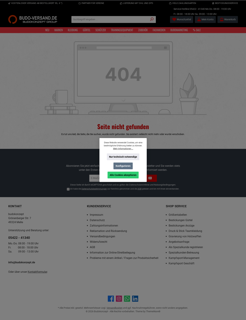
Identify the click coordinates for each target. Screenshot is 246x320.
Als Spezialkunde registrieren (186, 247)
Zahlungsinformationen (104, 225)
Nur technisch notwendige (123, 156)
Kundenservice (99, 206)
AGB (139, 189)
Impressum (96, 214)
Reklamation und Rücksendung (108, 231)
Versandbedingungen (102, 236)
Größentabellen (178, 214)
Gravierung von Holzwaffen (185, 236)
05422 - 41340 (197, 9)
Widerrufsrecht (98, 241)
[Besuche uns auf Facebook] (111, 298)
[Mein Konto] (205, 19)
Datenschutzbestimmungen (94, 189)
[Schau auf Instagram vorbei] (119, 298)
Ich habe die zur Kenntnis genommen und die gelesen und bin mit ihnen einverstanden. (124, 189)
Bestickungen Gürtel (180, 220)
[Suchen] (152, 19)
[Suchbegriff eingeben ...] (109, 19)
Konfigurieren (123, 166)
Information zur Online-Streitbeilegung (112, 252)
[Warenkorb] (227, 19)
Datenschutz (97, 220)
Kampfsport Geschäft (181, 263)
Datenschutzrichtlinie (139, 184)
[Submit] (150, 178)
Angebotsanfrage (179, 241)
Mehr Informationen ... (123, 149)
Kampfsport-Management (184, 258)
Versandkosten (114, 307)
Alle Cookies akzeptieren (123, 175)
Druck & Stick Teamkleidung (185, 231)
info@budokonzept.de (21, 262)
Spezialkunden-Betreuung (184, 252)
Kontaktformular (37, 271)
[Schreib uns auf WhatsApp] (127, 298)
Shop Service (176, 206)
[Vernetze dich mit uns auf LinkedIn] (135, 298)
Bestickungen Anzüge (181, 225)
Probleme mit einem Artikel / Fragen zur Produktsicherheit (124, 258)
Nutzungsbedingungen (164, 184)
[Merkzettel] (181, 19)
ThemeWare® (153, 311)
